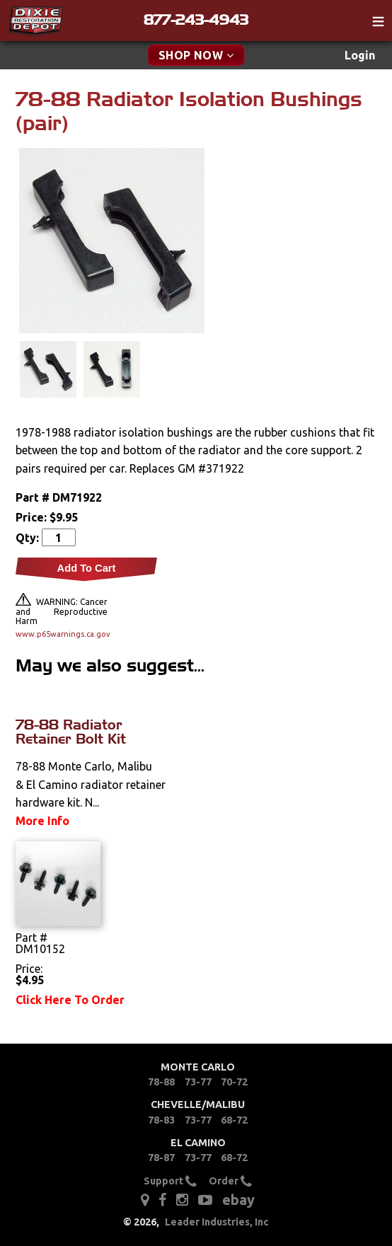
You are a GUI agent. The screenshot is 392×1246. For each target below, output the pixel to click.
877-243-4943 (196, 19)
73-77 (198, 1082)
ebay (238, 1200)
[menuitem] (360, 55)
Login (360, 55)
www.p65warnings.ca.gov (62, 634)
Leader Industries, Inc (217, 1222)
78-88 (161, 1082)
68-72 (234, 1120)
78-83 (161, 1120)
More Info (42, 820)
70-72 (234, 1082)
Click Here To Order (70, 999)
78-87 (161, 1157)
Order (230, 1181)
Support (170, 1181)
